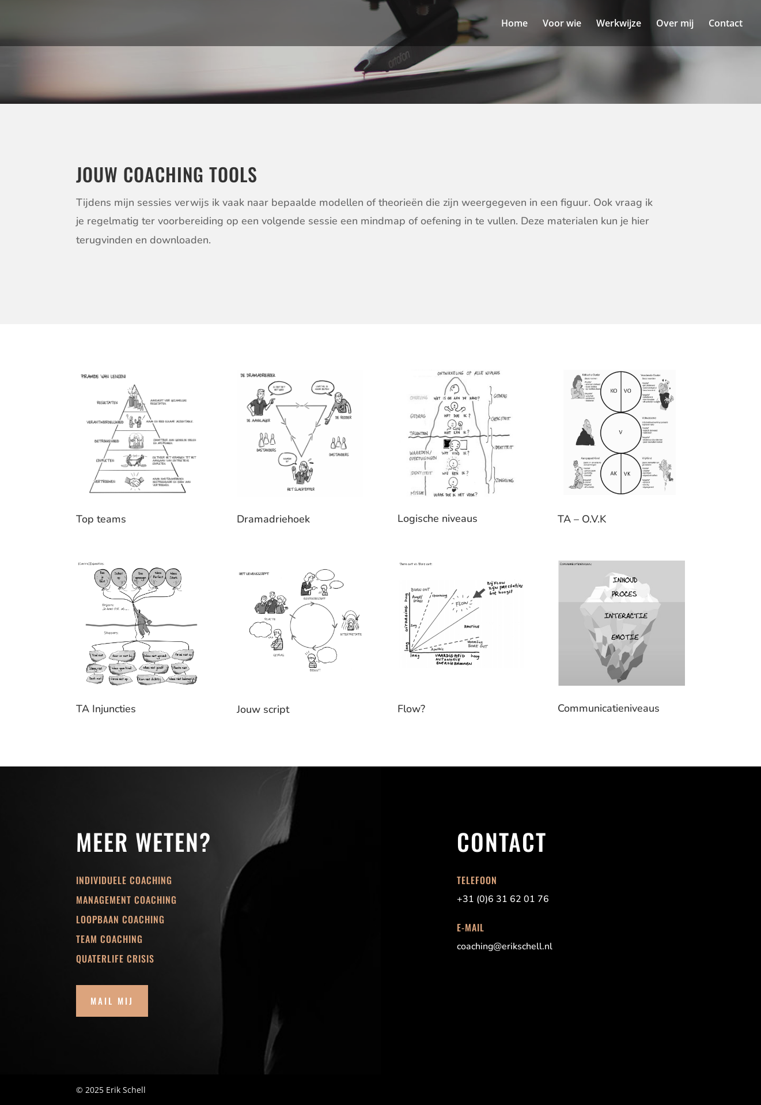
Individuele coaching (124, 880)
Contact (726, 24)
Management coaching (126, 900)
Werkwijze (618, 24)
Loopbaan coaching (120, 919)
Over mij (675, 24)
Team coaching (109, 939)
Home (514, 24)
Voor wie (562, 24)
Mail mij (112, 1000)
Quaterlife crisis (115, 958)
